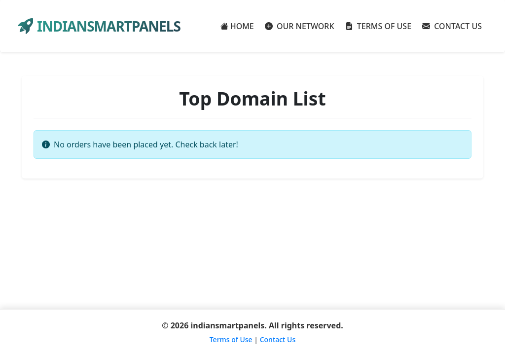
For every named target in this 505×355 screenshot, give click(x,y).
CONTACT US (452, 26)
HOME (237, 26)
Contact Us (278, 339)
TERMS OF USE (378, 26)
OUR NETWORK (299, 26)
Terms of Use (231, 339)
